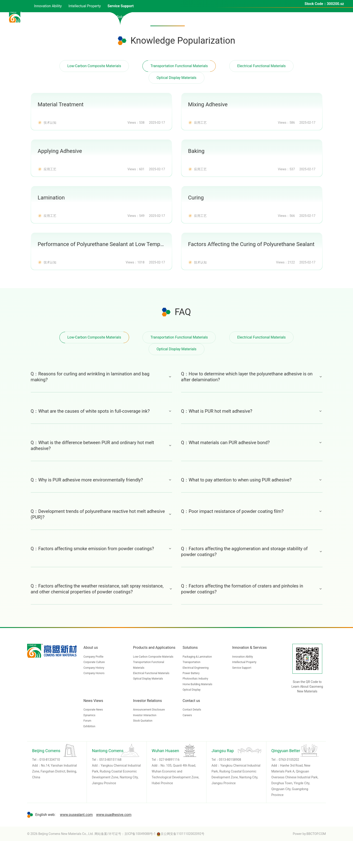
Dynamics (89, 715)
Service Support (241, 667)
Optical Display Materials (177, 78)
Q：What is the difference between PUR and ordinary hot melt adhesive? (101, 445)
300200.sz (335, 4)
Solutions (190, 647)
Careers (187, 715)
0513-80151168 (110, 759)
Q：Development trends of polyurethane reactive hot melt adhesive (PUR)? (101, 514)
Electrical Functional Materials (261, 66)
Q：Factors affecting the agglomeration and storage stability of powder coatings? (251, 551)
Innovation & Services (249, 647)
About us (90, 647)
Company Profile (93, 656)
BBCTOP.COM (316, 834)
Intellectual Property (244, 662)
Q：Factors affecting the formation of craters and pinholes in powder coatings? (251, 589)
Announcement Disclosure (149, 709)
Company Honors (93, 673)
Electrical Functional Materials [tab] (261, 337)
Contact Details (192, 709)
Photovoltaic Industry (195, 678)
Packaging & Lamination (197, 656)
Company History (93, 667)
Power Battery (191, 673)
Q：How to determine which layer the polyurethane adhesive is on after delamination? (251, 376)
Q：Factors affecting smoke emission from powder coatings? (101, 548)
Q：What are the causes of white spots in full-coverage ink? (101, 411)
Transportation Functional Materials (179, 66)
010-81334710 (50, 759)
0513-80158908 (230, 759)
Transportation (192, 662)
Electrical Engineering (196, 667)
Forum (87, 720)
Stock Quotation (142, 720)
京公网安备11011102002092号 (180, 834)
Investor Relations (147, 701)
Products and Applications (154, 647)
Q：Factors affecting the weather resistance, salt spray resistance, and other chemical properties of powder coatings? (101, 589)
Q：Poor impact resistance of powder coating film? (251, 511)
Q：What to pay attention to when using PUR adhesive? (251, 480)
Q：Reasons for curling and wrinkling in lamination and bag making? (101, 376)
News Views (93, 701)
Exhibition (89, 726)
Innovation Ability (242, 656)
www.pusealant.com (76, 815)
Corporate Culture (94, 662)
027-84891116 (169, 759)
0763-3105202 (289, 759)
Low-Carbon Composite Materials (94, 66)
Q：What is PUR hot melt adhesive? (251, 411)
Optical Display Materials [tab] (177, 349)
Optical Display (192, 689)
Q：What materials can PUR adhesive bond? (251, 442)
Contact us (191, 701)
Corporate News (93, 709)
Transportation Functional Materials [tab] (179, 337)
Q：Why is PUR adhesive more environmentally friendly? (101, 480)
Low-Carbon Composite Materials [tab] (94, 337)
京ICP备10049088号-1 (140, 834)
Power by (299, 834)
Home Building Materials (197, 684)
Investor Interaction (144, 715)
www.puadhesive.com (113, 815)
